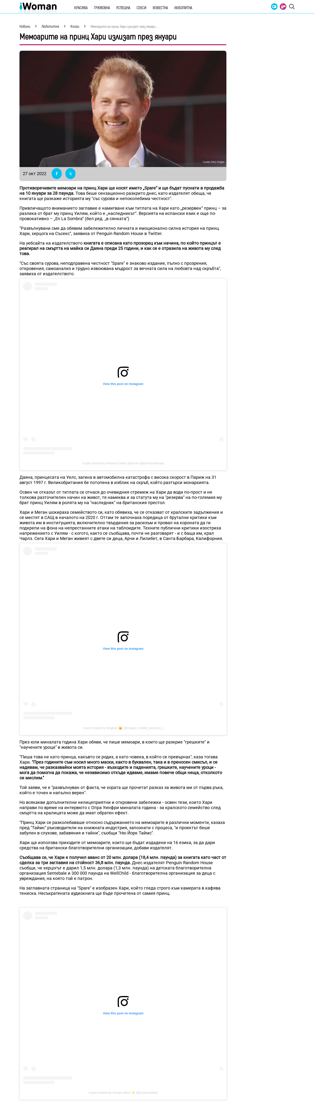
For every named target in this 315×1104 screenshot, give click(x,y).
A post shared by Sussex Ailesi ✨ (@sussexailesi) (123, 1092)
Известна (160, 7)
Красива (81, 7)
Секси (141, 7)
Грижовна (102, 7)
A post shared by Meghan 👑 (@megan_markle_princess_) (123, 728)
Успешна (123, 7)
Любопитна (183, 7)
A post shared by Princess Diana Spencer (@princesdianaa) (123, 463)
